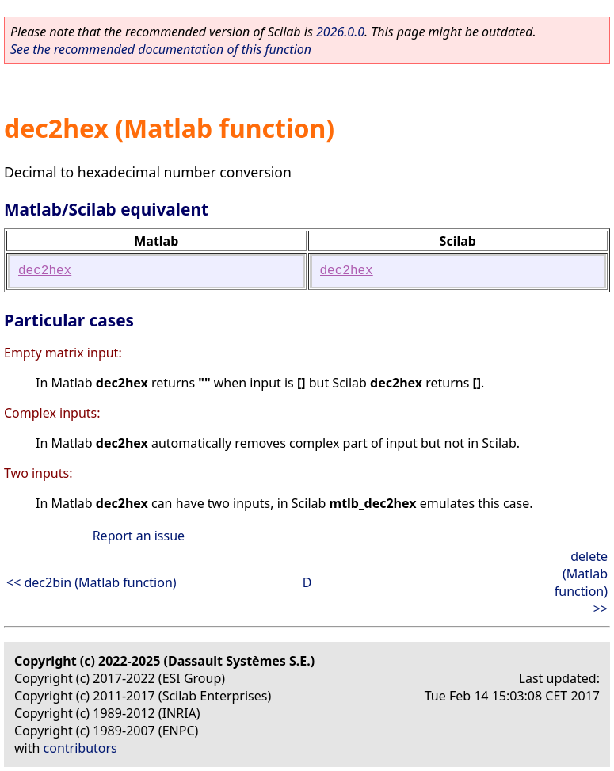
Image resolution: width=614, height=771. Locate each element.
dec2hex (44, 271)
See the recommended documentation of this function (160, 49)
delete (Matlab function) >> (581, 582)
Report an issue (139, 535)
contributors (80, 748)
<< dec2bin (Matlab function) (91, 582)
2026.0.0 (340, 31)
